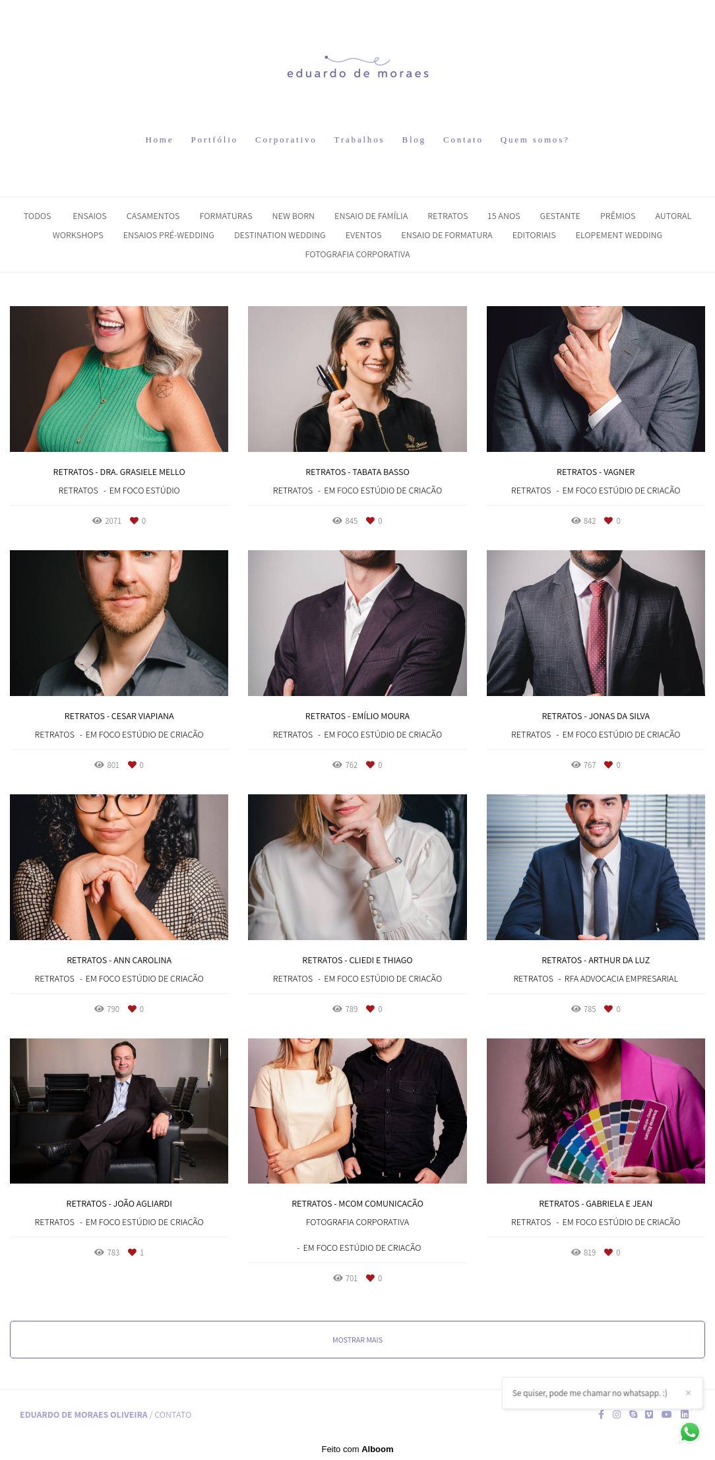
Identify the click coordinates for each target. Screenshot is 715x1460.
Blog (413, 139)
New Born (293, 215)
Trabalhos (359, 139)
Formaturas (226, 215)
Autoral (673, 215)
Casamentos (153, 215)
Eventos (364, 234)
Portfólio (214, 139)
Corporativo (286, 139)
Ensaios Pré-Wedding (168, 234)
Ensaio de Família (371, 215)
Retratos (447, 215)
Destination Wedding (280, 234)
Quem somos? (535, 139)
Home (159, 139)
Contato (463, 139)
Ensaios (90, 215)
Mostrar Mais (357, 1340)
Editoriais (534, 234)
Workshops (78, 234)
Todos (37, 215)
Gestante (560, 215)
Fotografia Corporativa (357, 254)
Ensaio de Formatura (446, 234)
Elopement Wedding (619, 234)
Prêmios (617, 215)
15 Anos (503, 215)
